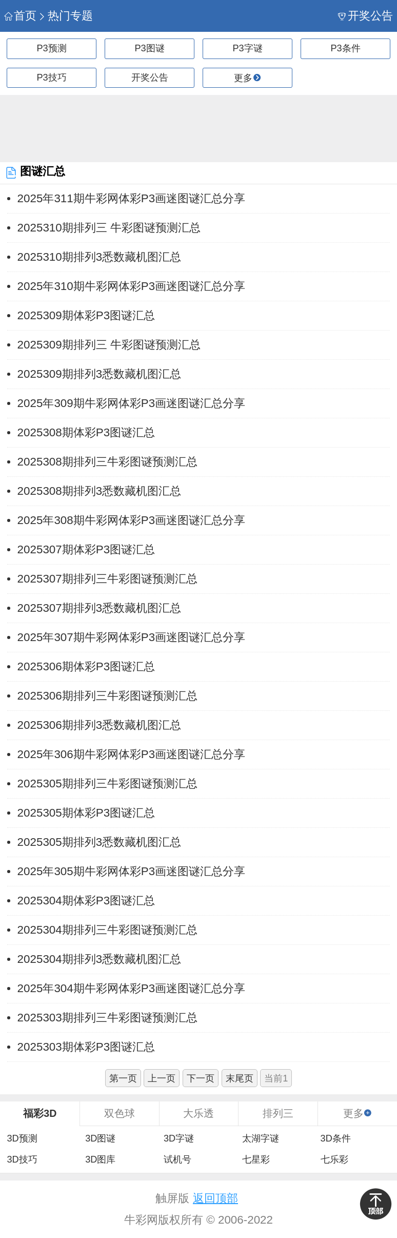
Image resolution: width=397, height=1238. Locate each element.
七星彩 (256, 1159)
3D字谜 (179, 1138)
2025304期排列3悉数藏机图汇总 (99, 959)
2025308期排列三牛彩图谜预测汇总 (107, 461)
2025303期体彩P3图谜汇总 (86, 1046)
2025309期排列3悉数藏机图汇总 (99, 373)
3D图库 (100, 1159)
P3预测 (51, 48)
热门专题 (65, 15)
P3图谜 (149, 48)
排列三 (278, 1113)
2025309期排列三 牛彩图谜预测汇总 (109, 344)
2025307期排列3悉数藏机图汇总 (99, 608)
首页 (20, 15)
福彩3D (39, 1113)
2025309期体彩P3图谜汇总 (86, 315)
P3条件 (345, 48)
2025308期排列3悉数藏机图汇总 (99, 491)
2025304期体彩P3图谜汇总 (86, 900)
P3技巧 (51, 77)
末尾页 (239, 1078)
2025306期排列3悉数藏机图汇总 (99, 725)
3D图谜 (100, 1138)
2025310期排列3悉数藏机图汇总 (99, 256)
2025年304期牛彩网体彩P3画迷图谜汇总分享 (131, 988)
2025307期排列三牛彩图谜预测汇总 (107, 578)
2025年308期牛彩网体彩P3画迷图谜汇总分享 (131, 520)
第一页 (123, 1078)
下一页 (200, 1078)
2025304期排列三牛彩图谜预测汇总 (107, 929)
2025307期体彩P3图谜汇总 (86, 549)
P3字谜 (247, 48)
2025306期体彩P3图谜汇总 (86, 666)
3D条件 (336, 1138)
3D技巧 (22, 1159)
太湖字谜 (260, 1138)
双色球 (119, 1113)
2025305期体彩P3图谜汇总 (86, 812)
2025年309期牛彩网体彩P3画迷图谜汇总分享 (131, 403)
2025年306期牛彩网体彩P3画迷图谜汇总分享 (131, 754)
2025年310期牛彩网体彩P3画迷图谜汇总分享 (131, 286)
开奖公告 (365, 15)
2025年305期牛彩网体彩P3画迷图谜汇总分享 (131, 871)
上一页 (161, 1078)
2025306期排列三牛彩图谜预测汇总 (107, 695)
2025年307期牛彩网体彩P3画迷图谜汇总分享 (131, 637)
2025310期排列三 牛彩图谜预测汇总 (109, 227)
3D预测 (22, 1138)
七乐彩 (334, 1159)
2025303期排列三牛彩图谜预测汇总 (107, 1017)
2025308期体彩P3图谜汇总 (86, 432)
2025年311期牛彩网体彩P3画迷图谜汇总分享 (131, 198)
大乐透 (198, 1113)
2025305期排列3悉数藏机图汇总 (99, 842)
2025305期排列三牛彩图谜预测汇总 (107, 783)
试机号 (177, 1159)
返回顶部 (215, 1198)
